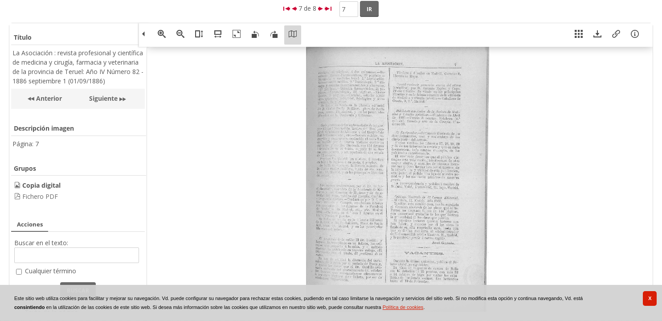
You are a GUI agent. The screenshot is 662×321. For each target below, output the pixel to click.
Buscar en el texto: (41, 243)
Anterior (48, 98)
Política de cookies (403, 307)
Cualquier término (50, 271)
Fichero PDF (40, 196)
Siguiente (103, 98)
